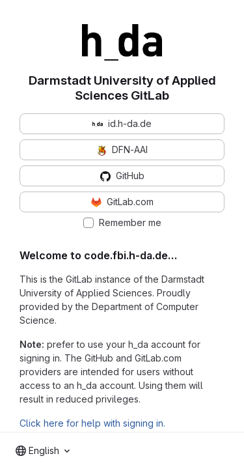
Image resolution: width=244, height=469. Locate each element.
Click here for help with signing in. (92, 423)
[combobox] (42, 451)
